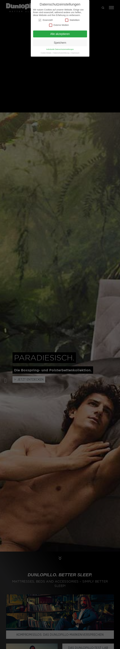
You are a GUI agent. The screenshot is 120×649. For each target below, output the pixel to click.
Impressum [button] (75, 53)
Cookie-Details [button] (46, 53)
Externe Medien (59, 25)
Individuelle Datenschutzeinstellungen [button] (60, 49)
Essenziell (45, 20)
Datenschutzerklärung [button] (61, 53)
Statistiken (72, 20)
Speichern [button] (60, 42)
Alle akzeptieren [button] (60, 34)
